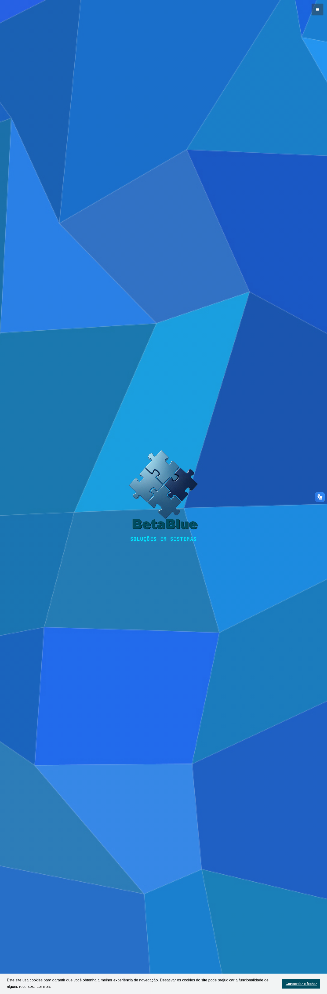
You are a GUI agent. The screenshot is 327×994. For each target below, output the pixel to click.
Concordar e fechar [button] (301, 984)
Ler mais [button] (44, 986)
